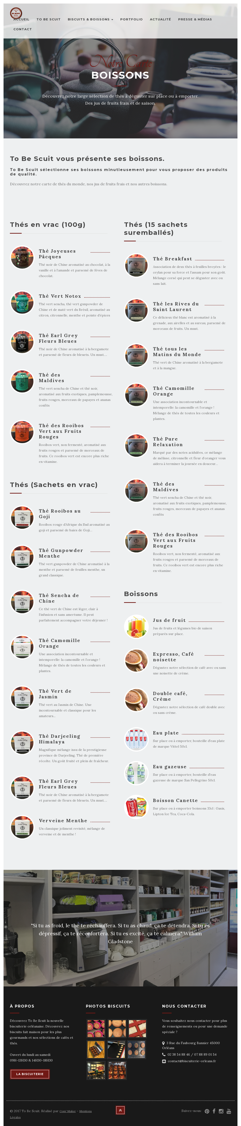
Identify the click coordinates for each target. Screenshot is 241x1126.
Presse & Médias (195, 19)
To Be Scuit (48, 19)
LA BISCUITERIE (30, 1074)
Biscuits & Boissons (90, 19)
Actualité (160, 19)
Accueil (21, 19)
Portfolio (131, 19)
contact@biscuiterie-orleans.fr (192, 1061)
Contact (22, 29)
